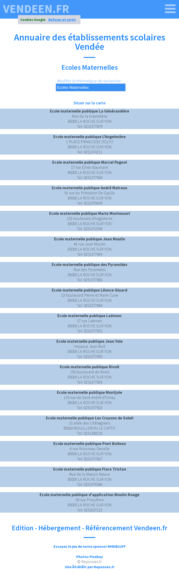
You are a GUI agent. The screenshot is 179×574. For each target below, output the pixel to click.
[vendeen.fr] (170, 9)
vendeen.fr (36, 9)
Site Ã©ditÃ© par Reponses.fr (89, 566)
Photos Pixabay (89, 556)
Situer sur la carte (89, 103)
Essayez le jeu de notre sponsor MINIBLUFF (90, 546)
